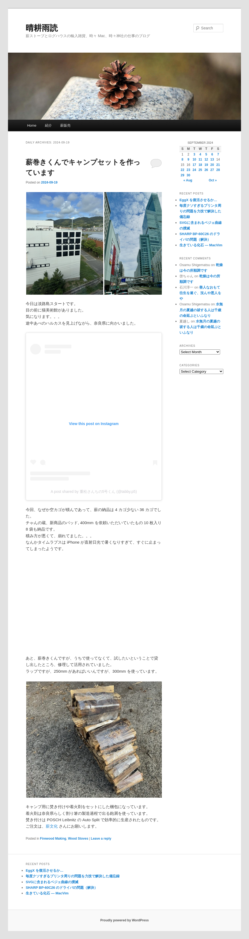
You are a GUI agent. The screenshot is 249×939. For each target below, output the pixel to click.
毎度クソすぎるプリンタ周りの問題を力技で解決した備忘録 (200, 211)
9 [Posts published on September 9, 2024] (188, 159)
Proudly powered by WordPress (124, 920)
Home (31, 125)
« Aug (187, 180)
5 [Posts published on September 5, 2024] (206, 154)
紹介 (48, 125)
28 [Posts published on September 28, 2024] (218, 170)
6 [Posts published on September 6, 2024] (212, 154)
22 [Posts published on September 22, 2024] (182, 170)
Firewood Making (53, 838)
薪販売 (65, 125)
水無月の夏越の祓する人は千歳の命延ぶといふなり (201, 309)
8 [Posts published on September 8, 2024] (182, 159)
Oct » (213, 180)
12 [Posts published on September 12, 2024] (206, 159)
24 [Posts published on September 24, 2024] (194, 170)
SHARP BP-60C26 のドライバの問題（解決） (62, 888)
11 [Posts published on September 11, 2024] (200, 159)
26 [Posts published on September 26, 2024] (206, 170)
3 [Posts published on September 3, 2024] (194, 154)
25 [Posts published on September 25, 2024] (200, 170)
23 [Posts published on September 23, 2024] (188, 170)
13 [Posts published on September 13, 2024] (212, 159)
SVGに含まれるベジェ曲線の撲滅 (52, 882)
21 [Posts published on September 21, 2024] (218, 165)
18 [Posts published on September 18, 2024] (200, 165)
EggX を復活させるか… (198, 200)
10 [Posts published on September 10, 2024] (194, 159)
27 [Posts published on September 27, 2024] (212, 170)
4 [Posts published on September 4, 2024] (200, 154)
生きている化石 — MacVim (200, 245)
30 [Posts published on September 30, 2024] (188, 175)
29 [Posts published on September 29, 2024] (182, 175)
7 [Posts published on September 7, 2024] (218, 154)
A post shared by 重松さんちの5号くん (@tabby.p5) (94, 491)
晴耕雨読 (42, 28)
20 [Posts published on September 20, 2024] (212, 165)
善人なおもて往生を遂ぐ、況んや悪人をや (200, 293)
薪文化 (52, 826)
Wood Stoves (78, 838)
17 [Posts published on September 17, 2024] (194, 165)
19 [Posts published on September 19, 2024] (206, 165)
